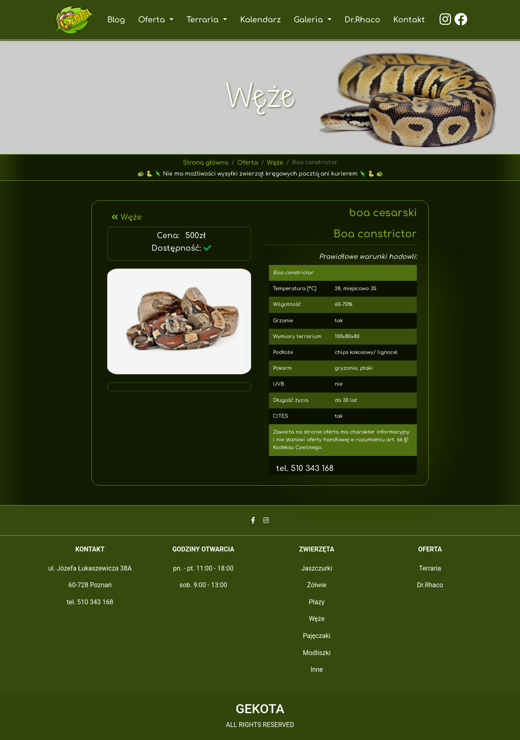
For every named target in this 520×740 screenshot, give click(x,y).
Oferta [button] (155, 19)
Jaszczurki (316, 568)
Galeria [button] (309, 19)
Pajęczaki (316, 636)
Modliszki (316, 653)
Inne (316, 669)
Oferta (247, 162)
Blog (119, 19)
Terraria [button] (205, 19)
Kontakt (407, 19)
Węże (274, 162)
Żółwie (316, 585)
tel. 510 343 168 (300, 468)
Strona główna (205, 162)
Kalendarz (261, 19)
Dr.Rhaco (360, 19)
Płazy (317, 602)
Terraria (430, 568)
